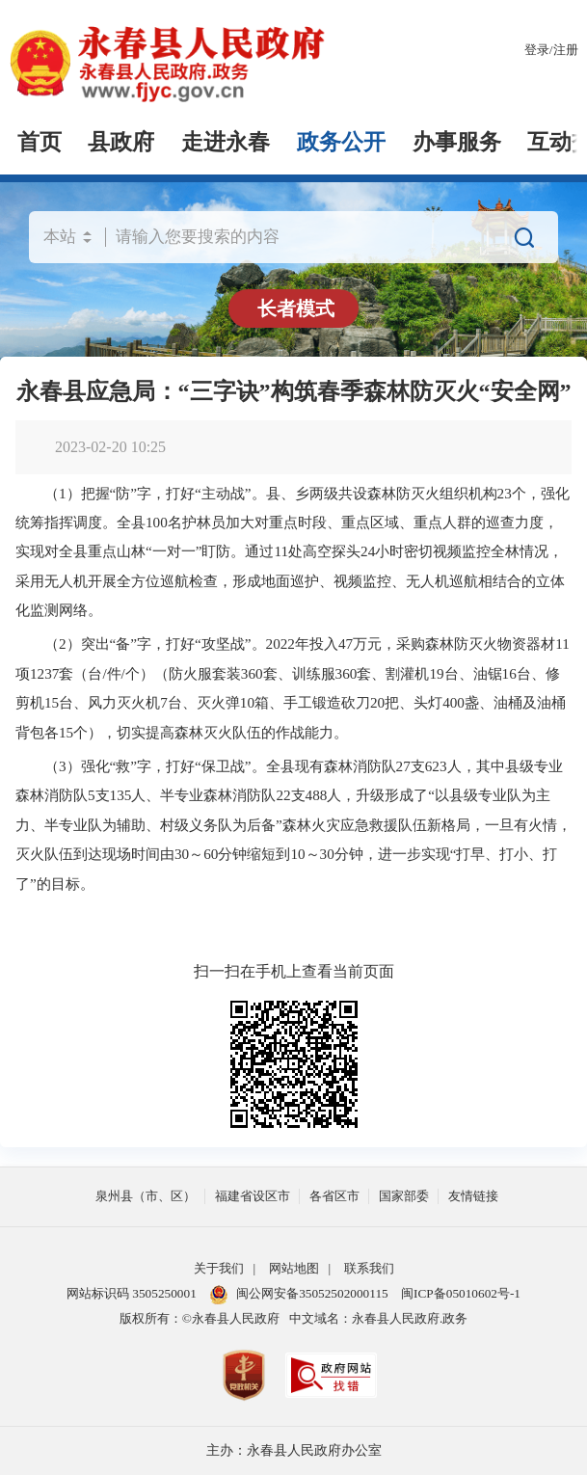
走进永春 (225, 142)
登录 (536, 49)
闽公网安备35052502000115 (298, 1293)
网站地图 (294, 1268)
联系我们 (369, 1268)
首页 (39, 142)
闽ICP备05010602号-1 (460, 1293)
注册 (565, 49)
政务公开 (341, 142)
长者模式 (295, 308)
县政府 (121, 142)
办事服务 (457, 142)
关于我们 (219, 1268)
